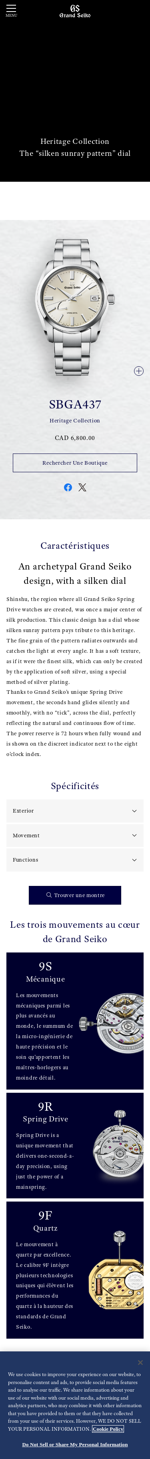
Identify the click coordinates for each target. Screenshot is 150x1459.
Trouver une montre (75, 895)
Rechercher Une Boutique (74, 462)
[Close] (140, 1362)
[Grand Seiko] (75, 11)
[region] (75, 1405)
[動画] (75, 91)
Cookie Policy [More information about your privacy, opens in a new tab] (108, 1429)
